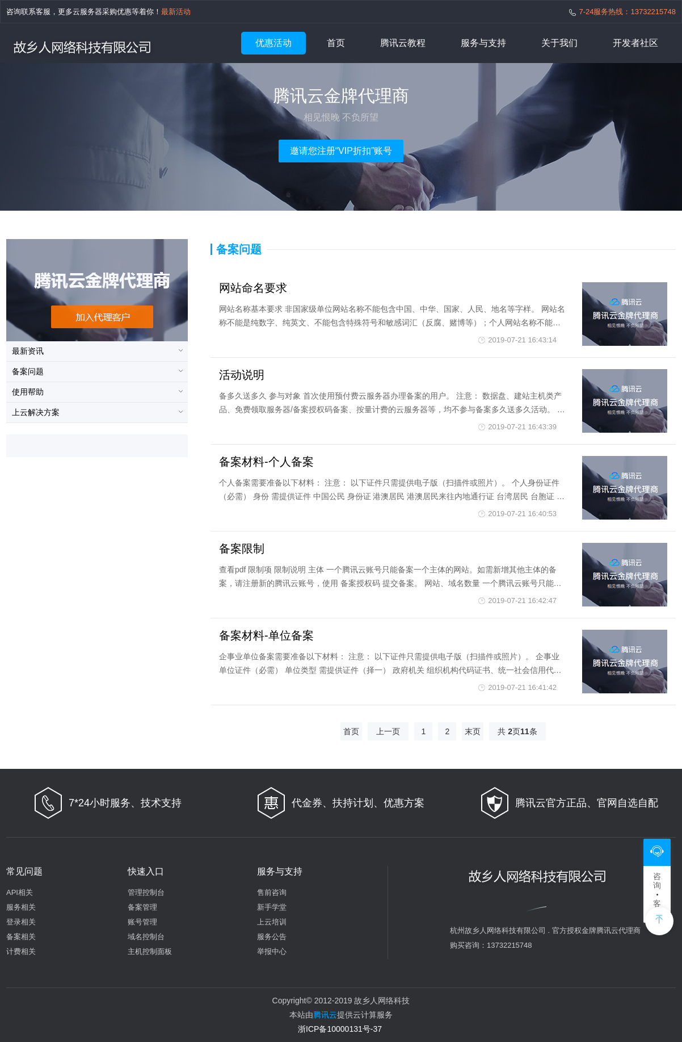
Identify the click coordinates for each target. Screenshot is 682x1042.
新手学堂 (272, 907)
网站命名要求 (253, 288)
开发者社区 (635, 43)
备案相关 (21, 936)
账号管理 (142, 922)
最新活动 (176, 11)
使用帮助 (28, 391)
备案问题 (28, 371)
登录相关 (21, 922)
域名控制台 (146, 936)
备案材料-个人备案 (266, 461)
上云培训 (272, 922)
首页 (336, 43)
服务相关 (21, 907)
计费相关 (21, 951)
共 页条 (517, 731)
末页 (473, 731)
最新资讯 (28, 350)
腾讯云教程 (403, 43)
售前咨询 (272, 892)
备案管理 (142, 907)
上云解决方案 (36, 412)
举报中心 (272, 951)
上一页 (388, 731)
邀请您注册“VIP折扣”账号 (341, 151)
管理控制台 (146, 892)
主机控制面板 (150, 951)
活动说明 (241, 374)
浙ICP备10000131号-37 (340, 1028)
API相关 (19, 892)
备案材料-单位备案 (266, 635)
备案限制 (241, 548)
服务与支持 (483, 43)
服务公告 (272, 936)
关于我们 (559, 43)
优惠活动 (273, 43)
